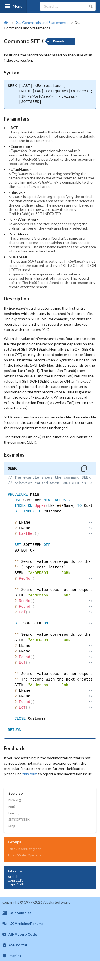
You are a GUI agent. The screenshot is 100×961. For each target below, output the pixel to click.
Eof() (11, 807)
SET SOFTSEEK (19, 819)
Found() (14, 813)
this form (29, 774)
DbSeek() (14, 800)
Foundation (61, 41)
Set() (11, 826)
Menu (13, 6)
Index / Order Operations (26, 855)
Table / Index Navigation (24, 849)
